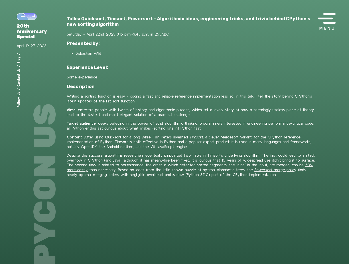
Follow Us (18, 99)
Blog (18, 60)
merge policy (275, 169)
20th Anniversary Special (32, 31)
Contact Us (18, 78)
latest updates (79, 101)
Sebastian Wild (88, 53)
